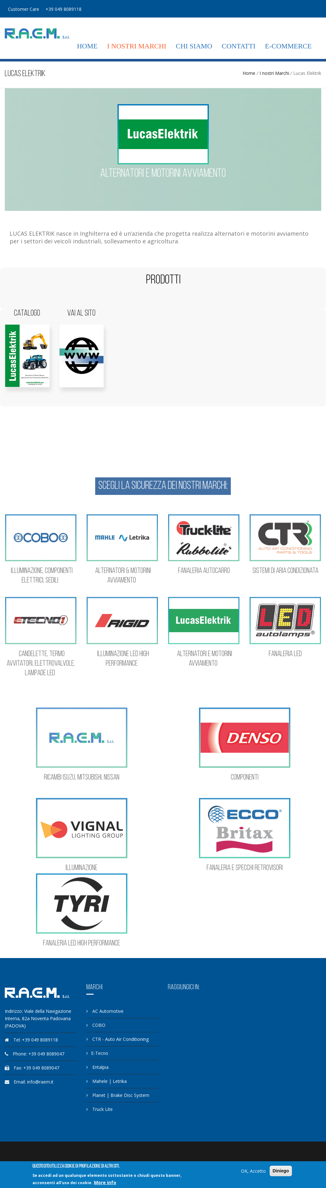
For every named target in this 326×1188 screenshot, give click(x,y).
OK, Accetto (253, 1171)
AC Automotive (105, 1011)
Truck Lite (99, 1109)
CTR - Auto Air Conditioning (117, 1039)
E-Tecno (97, 1053)
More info (105, 1182)
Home (87, 46)
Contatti (239, 46)
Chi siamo (194, 46)
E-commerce (288, 46)
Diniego (281, 1170)
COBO (95, 1025)
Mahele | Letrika (106, 1081)
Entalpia (97, 1067)
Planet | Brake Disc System (117, 1095)
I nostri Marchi (136, 46)
